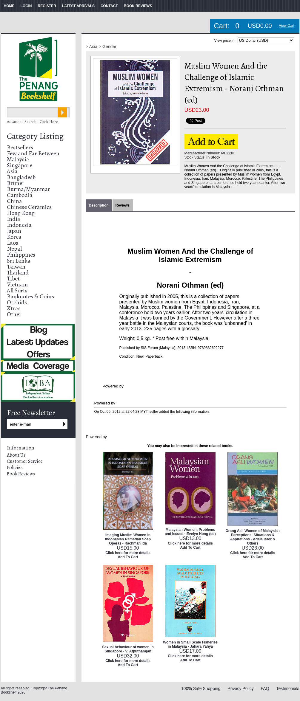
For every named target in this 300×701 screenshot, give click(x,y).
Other (14, 314)
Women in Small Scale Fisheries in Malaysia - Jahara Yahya (190, 644)
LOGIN (26, 6)
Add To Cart (128, 557)
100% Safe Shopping (201, 688)
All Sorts (17, 290)
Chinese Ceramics (29, 207)
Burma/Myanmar (28, 189)
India (13, 219)
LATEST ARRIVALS (78, 6)
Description (99, 205)
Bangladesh (21, 177)
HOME (9, 6)
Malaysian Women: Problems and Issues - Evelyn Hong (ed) (190, 532)
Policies (15, 467)
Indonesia (19, 225)
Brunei (15, 183)
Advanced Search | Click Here (32, 122)
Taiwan (16, 267)
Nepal (14, 249)
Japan (14, 231)
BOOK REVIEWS (138, 6)
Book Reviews (21, 474)
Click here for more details (127, 553)
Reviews (123, 205)
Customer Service (25, 461)
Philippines (21, 255)
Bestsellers (20, 147)
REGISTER (47, 6)
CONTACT (109, 6)
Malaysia (18, 159)
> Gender (107, 46)
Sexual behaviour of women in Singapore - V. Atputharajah (128, 649)
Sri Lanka (18, 261)
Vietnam (17, 284)
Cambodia (20, 195)
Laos (12, 243)
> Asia (92, 46)
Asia (12, 171)
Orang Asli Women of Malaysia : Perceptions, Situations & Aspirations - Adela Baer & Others (252, 537)
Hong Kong (21, 213)
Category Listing (35, 136)
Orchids (17, 302)
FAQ (265, 688)
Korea (14, 237)
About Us (16, 455)
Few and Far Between (33, 153)
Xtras (14, 308)
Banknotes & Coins (30, 296)
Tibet (13, 278)
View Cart (286, 26)
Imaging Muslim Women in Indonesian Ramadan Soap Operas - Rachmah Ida (128, 539)
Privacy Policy (241, 688)
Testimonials (287, 688)
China (14, 201)
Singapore (19, 165)
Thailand (18, 273)
